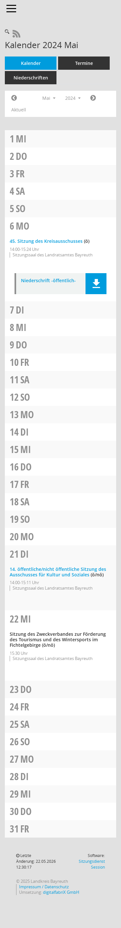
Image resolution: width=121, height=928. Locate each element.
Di (20, 309)
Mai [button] (48, 98)
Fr (20, 173)
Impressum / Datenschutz (44, 887)
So (20, 208)
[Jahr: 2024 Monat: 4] (14, 98)
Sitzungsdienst (92, 864)
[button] (96, 283)
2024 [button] (73, 98)
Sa (20, 191)
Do (21, 156)
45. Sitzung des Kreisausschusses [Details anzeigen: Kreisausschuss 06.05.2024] (46, 241)
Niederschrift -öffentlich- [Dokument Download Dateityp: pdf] (48, 281)
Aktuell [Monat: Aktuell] (18, 110)
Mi (21, 138)
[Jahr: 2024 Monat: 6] (93, 98)
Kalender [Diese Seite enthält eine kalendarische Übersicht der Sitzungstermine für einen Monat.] (31, 63)
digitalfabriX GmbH (61, 892)
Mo (22, 225)
